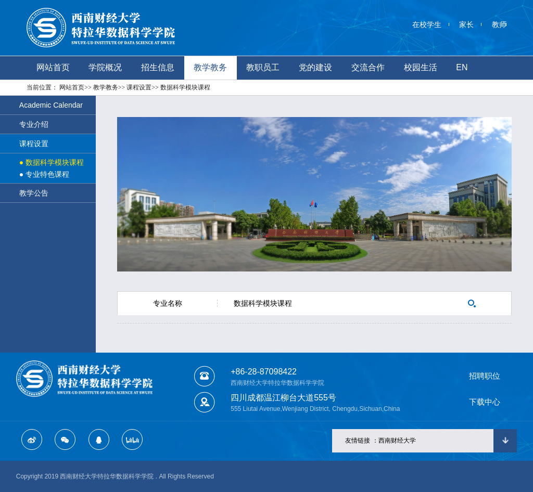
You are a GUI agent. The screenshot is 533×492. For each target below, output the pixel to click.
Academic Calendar (51, 105)
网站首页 (53, 67)
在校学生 (426, 24)
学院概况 (105, 67)
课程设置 (33, 143)
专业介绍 (33, 124)
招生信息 (157, 67)
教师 (499, 24)
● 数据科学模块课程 (51, 162)
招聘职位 (484, 375)
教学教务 (210, 67)
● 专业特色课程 (44, 174)
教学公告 (33, 193)
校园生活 (420, 67)
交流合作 (368, 67)
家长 (466, 24)
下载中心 (484, 401)
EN (461, 67)
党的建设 (315, 67)
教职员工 (263, 67)
